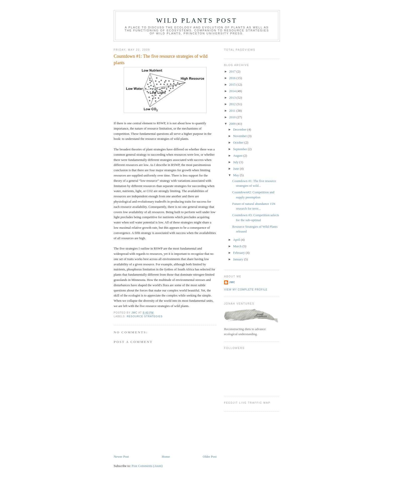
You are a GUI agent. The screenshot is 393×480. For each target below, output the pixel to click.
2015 (232, 84)
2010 (232, 117)
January (238, 259)
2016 (232, 78)
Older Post (210, 456)
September (240, 149)
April (237, 240)
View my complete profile (246, 289)
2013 (232, 97)
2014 (232, 91)
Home (166, 456)
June (236, 168)
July (236, 162)
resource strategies (145, 316)
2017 (232, 71)
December (240, 129)
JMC (232, 282)
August (238, 155)
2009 (232, 124)
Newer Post (121, 456)
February (239, 253)
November (240, 136)
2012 (232, 104)
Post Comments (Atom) (147, 466)
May (236, 175)
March (237, 246)
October (238, 142)
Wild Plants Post (196, 20)
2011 (232, 110)
